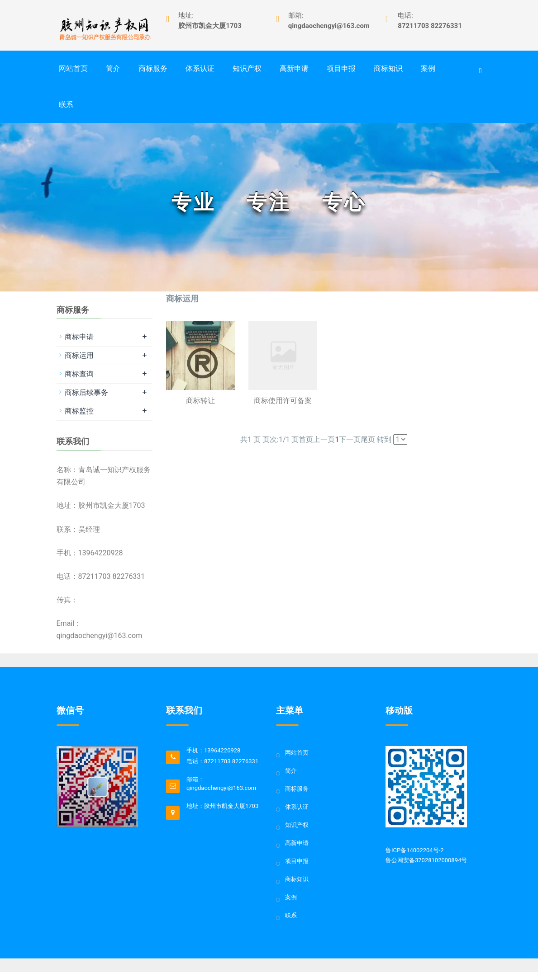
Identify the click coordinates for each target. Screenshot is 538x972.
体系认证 (200, 68)
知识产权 (247, 68)
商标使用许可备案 (283, 400)
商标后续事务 (86, 392)
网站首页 (73, 68)
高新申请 (294, 68)
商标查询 (79, 374)
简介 (113, 68)
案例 (428, 68)
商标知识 (388, 68)
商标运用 (79, 355)
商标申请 (79, 337)
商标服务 (152, 68)
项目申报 (341, 68)
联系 (66, 104)
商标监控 (79, 411)
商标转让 (200, 400)
